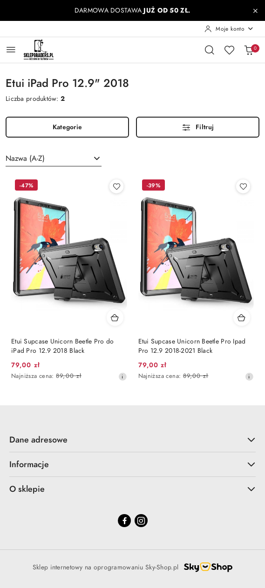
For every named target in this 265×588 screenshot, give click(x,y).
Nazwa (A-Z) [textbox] (25, 158)
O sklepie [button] (132, 489)
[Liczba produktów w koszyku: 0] (249, 50)
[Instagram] (141, 520)
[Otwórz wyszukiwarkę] (209, 50)
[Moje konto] (229, 29)
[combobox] (54, 158)
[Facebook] (124, 520)
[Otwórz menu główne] (11, 49)
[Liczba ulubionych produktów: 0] (229, 50)
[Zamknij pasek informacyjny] (255, 11)
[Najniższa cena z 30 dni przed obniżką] (122, 376)
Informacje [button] (132, 464)
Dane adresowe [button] (132, 439)
